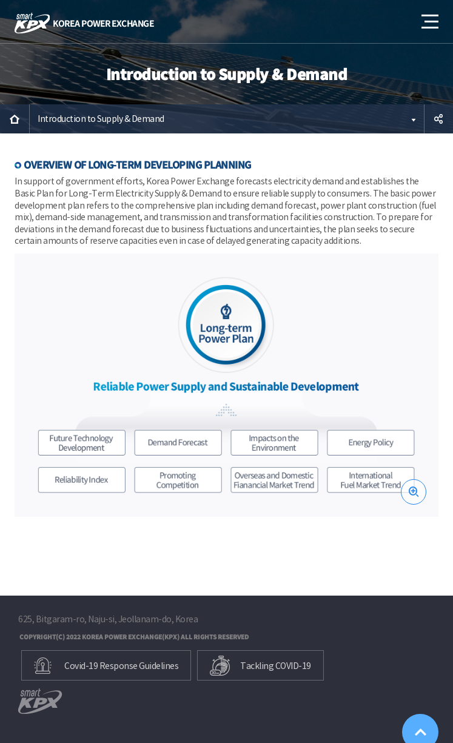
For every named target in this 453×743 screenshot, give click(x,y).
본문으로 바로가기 (0, 0)
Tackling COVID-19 (275, 666)
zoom (413, 492)
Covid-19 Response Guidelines (121, 666)
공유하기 (438, 118)
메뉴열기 (428, 17)
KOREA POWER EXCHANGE (84, 23)
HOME (14, 118)
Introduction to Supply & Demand (101, 118)
